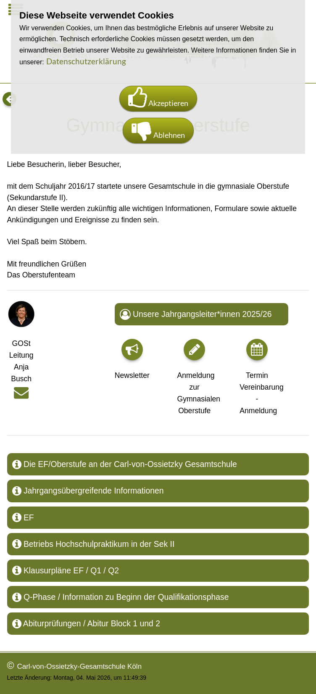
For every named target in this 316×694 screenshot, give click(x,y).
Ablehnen (158, 130)
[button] (132, 349)
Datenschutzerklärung (86, 61)
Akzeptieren (158, 98)
